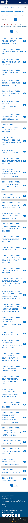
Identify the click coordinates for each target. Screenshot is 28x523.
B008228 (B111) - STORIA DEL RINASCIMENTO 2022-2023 (11, 72)
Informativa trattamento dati (7, 519)
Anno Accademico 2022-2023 (19, 7)
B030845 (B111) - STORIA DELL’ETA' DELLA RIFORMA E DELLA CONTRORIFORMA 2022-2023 (11, 259)
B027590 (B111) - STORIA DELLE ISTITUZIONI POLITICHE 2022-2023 (12, 161)
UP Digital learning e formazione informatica (12, 510)
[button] (20, 2)
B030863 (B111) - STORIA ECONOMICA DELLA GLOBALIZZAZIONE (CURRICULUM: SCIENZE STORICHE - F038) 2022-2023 (12, 417)
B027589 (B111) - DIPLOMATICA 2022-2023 (10, 151)
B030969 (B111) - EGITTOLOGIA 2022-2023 (10, 479)
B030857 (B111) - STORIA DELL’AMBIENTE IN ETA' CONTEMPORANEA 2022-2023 (11, 380)
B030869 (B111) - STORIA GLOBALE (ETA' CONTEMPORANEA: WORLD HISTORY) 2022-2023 (11, 431)
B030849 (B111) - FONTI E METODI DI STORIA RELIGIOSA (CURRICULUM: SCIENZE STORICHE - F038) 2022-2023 (12, 295)
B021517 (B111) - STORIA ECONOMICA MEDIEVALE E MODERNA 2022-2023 (11, 82)
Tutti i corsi (4, 506)
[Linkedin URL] (9, 515)
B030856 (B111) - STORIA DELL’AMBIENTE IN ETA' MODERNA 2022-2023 (11, 368)
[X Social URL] (6, 515)
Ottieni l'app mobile (6, 498)
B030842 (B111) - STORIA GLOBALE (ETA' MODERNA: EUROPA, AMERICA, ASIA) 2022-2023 (11, 227)
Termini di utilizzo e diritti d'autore (19, 519)
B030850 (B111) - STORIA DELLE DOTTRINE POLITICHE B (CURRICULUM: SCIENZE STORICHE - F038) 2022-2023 (12, 308)
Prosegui (14, 521)
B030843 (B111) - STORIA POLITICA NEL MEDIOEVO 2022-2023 (11, 239)
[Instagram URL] (16, 515)
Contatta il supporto (7, 512)
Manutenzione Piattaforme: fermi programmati (13, 500)
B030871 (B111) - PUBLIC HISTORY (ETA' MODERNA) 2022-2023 (11, 451)
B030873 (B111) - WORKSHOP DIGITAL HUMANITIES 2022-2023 (10, 461)
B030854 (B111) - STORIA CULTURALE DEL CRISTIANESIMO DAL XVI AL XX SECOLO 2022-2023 (12, 344)
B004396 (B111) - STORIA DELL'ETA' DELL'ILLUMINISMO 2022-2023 (12, 61)
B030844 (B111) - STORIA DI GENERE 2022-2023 (11, 248)
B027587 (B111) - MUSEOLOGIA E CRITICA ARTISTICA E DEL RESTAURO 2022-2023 (11, 128)
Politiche (4, 497)
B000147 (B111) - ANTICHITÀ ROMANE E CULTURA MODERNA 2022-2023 (12, 40)
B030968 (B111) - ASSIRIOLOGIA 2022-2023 (11, 471)
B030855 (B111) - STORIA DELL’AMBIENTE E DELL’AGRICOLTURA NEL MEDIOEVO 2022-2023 (11, 357)
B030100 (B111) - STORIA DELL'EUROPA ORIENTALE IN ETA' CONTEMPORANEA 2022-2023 (12, 185)
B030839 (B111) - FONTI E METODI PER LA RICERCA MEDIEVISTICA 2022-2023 (11, 205)
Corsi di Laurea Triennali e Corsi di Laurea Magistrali (6, 7)
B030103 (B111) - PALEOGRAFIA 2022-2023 (11, 196)
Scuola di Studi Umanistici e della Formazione (13, 7)
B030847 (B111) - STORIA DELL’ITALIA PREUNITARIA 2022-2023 (11, 270)
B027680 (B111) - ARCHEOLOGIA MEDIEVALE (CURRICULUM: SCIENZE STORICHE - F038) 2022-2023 (12, 172)
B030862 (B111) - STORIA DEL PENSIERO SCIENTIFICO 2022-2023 (11, 404)
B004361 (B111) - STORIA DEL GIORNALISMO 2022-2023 (11, 51)
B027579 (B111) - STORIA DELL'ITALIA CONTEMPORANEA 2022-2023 (11, 105)
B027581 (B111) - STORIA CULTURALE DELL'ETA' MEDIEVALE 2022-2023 (11, 116)
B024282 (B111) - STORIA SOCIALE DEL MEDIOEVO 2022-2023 (11, 93)
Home (3, 504)
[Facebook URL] (3, 515)
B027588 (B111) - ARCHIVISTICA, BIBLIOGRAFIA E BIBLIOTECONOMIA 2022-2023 (12, 141)
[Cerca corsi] (7, 19)
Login (25, 2)
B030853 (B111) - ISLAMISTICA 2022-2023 (10, 333)
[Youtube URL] (12, 515)
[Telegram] (19, 515)
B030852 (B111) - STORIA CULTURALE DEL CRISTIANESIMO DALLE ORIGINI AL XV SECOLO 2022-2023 (12, 322)
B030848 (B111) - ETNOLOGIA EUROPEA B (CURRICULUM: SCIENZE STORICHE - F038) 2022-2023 (12, 282)
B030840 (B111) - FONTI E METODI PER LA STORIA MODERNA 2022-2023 (11, 215)
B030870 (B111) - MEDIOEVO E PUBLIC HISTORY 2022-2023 (12, 442)
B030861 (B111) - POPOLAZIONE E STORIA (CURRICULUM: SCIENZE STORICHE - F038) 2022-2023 (12, 393)
